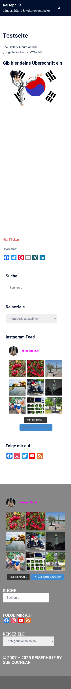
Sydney (63, 682)
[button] (58, 8)
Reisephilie (12, 5)
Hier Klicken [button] (11, 239)
